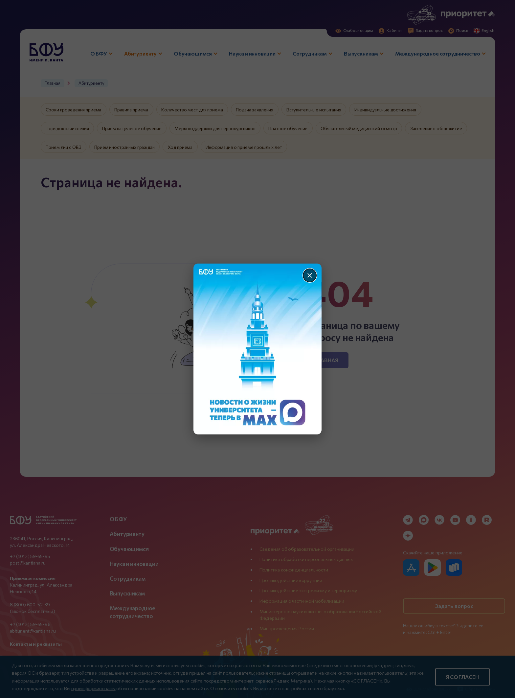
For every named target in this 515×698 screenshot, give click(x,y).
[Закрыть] (309, 275)
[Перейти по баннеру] (257, 349)
